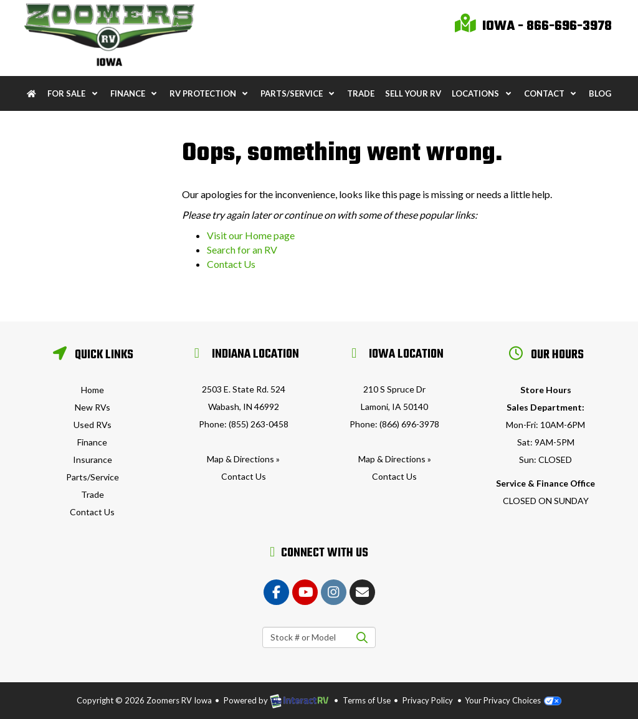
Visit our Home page (251, 235)
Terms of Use (367, 700)
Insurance (92, 459)
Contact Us (231, 264)
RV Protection (209, 93)
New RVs (92, 407)
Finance (134, 93)
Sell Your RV (413, 93)
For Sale (73, 93)
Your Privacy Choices (513, 700)
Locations (482, 93)
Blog (600, 93)
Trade (360, 93)
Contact (551, 93)
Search (362, 637)
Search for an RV (242, 249)
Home (92, 389)
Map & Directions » (243, 459)
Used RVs (93, 424)
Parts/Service (298, 93)
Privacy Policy (427, 700)
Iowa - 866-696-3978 (533, 26)
